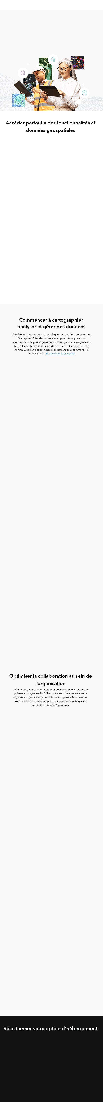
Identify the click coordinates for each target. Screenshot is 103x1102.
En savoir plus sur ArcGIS (60, 353)
